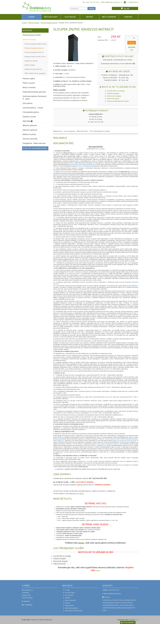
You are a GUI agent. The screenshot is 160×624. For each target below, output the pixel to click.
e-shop (31, 17)
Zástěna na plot (29, 116)
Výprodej (28, 121)
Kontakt (128, 17)
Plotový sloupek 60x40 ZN (34, 52)
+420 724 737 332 (92, 2)
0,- (125, 8)
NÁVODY (89, 17)
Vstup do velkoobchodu (35, 148)
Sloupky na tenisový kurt (33, 69)
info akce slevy (51, 17)
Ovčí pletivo (28, 103)
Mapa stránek (69, 605)
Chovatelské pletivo (31, 112)
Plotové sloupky (33, 23)
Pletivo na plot (29, 83)
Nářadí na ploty (29, 134)
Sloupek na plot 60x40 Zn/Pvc (35, 56)
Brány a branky (29, 87)
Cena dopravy (69, 131)
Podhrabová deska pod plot (34, 92)
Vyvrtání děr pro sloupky (115, 91)
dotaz (82, 493)
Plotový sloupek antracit (49, 23)
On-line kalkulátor (127, 622)
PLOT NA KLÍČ (70, 17)
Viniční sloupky (29, 65)
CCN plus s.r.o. (133, 620)
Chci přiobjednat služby (100, 131)
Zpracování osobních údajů (73, 611)
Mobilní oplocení (30, 125)
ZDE (118, 469)
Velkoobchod (133, 2)
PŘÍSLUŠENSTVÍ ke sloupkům (35, 73)
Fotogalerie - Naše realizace (34, 143)
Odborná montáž (113, 98)
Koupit (131, 42)
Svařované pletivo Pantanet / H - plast (35, 97)
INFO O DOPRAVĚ (109, 17)
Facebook (106, 597)
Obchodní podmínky (71, 608)
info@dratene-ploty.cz (112, 2)
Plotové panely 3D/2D (32, 35)
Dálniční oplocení (30, 130)
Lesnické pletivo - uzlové (33, 107)
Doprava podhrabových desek (118, 101)
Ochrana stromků (30, 138)
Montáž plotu (82, 131)
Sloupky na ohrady (31, 61)
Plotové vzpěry (29, 78)
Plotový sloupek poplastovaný (35, 44)
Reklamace (57, 131)
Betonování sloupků (114, 96)
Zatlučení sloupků (113, 93)
